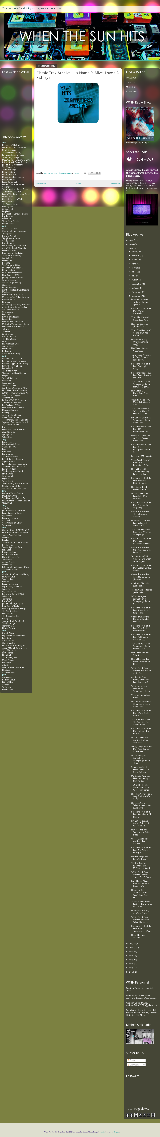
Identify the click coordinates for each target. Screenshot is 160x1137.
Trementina (7, 599)
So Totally (6, 687)
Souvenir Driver (9, 385)
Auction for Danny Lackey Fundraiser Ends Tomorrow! (140, 679)
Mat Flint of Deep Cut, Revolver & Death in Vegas (14, 359)
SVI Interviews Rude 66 (12, 268)
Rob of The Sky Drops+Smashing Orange (13, 175)
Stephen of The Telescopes (14, 231)
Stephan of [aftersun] (11, 282)
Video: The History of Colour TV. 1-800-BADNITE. (140, 332)
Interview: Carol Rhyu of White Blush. (140, 911)
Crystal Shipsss (8, 461)
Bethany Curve (8, 680)
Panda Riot (6, 442)
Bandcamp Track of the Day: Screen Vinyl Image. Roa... (141, 610)
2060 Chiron (7, 334)
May (134, 268)
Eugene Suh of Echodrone (13, 635)
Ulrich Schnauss (9, 150)
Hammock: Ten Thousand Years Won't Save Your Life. (139, 894)
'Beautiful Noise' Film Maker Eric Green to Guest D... (141, 402)
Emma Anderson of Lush (13, 155)
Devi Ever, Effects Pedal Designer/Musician (13, 408)
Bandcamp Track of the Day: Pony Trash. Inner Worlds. (141, 628)
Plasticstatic (7, 613)
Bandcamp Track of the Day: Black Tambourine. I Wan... (141, 928)
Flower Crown (8, 628)
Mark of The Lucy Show (12, 321)
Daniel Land (7, 260)
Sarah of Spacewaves (11, 280)
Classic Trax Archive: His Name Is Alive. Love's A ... (140, 619)
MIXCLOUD (131, 87)
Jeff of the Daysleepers (12, 165)
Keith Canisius (8, 223)
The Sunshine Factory (11, 152)
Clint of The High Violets (13, 199)
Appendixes (7, 515)
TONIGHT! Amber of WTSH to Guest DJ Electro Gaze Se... (140, 411)
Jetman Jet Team (9, 469)
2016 (131, 955)
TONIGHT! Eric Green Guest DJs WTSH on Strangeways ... (141, 532)
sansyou (5, 341)
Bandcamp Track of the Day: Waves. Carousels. (141, 311)
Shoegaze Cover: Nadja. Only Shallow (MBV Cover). (141, 796)
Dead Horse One (9, 496)
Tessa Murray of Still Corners (15, 483)
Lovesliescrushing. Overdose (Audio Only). (139, 342)
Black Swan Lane (9, 299)
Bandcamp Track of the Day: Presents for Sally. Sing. (141, 505)
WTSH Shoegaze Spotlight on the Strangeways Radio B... (140, 600)
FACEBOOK (131, 78)
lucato (103, 1132)
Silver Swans (7, 474)
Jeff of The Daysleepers (12, 604)
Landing (5, 412)
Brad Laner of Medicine (12, 253)
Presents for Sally (10, 182)
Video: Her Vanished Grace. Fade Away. (140, 318)
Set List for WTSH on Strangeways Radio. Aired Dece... (141, 420)
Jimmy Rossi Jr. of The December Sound (12, 367)
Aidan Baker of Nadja (11, 353)
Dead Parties (7, 348)
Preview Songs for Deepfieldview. (139, 857)
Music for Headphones (12, 272)
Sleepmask (6, 218)
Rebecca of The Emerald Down (15, 567)
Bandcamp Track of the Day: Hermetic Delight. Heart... (141, 480)
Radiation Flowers (10, 518)
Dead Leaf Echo (9, 250)
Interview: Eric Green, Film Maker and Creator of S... (140, 523)
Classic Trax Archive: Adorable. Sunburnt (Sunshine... (140, 576)
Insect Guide (7, 196)
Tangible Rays (8, 579)
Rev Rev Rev (7, 545)
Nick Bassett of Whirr (12, 275)
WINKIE (5, 537)
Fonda (4, 449)
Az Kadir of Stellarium (12, 192)
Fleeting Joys (8, 206)
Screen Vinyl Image (10, 157)
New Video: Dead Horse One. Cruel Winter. (139, 393)
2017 (131, 959)
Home (78, 184)
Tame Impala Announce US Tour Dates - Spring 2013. (141, 357)
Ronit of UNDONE (10, 554)
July (133, 276)
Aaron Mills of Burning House (15, 648)
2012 (131, 248)
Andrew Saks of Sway (11, 415)
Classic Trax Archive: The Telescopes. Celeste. (140, 514)
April (134, 264)
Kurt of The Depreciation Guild (16, 194)
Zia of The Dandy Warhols (14, 248)
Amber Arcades (8, 562)
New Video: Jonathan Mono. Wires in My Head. (140, 661)
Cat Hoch (6, 520)
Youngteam (7, 233)
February (136, 255)
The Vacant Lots (9, 167)
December (136, 296)
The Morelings (8, 623)
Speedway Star (8, 383)
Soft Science (7, 653)
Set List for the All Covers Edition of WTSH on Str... (140, 823)
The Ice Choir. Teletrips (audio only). (141, 591)
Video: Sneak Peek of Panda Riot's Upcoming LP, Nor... (140, 462)
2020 (132, 972)
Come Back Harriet (10, 417)
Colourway (7, 677)
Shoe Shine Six (8, 643)
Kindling (5, 581)
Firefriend (6, 655)
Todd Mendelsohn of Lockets (15, 420)
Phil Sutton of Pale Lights (13, 645)
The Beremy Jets (9, 657)
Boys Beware (8, 243)
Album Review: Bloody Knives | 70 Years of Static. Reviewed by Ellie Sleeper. (142, 172)
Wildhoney (7, 564)
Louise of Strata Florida (12, 493)
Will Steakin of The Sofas (13, 667)
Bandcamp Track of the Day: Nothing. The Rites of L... (141, 731)
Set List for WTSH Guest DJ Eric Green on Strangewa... (141, 558)
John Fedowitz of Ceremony (14, 464)
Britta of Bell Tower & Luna (14, 162)
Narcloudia (6, 670)
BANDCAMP (131, 91)
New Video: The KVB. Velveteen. (140, 653)
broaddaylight (8, 476)
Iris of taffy (7, 601)
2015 (131, 951)
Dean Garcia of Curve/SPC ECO (16, 160)
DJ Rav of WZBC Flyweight (14, 400)
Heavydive (6, 662)
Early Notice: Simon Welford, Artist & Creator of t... (140, 883)
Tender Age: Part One (11, 535)
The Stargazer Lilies (11, 265)
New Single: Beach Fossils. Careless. (139, 488)
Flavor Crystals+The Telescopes (11, 558)
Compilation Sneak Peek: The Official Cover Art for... (140, 769)
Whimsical (6, 596)
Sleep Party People (10, 221)
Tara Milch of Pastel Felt (13, 621)
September (137, 284)
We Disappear (15, 395)
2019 (131, 967)
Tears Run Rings (9, 169)
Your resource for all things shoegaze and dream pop (32, 8)
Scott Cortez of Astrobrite (14, 147)
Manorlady (6, 380)
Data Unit (6, 314)
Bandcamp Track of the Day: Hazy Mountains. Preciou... (141, 541)
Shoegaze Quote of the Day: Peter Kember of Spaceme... (141, 749)
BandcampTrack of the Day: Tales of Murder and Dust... (141, 375)
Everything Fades (9, 552)
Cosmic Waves (8, 633)
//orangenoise (8, 241)
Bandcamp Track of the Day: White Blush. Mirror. (141, 713)
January (135, 251)
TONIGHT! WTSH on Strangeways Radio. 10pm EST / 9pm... (140, 384)
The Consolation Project (13, 255)
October (136, 288)
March (135, 259)
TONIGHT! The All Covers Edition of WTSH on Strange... (140, 787)
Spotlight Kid (8, 258)
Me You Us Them (10, 228)
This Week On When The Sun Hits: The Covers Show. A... (140, 722)
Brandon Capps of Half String (15, 363)
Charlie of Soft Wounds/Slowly (16, 574)
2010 (131, 240)
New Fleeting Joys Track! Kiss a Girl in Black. (140, 832)
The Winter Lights (10, 204)
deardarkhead (8, 346)
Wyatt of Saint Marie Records (15, 422)
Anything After (8, 398)
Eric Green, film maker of (13, 430)
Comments (133, 1065)
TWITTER (130, 82)
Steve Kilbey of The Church (14, 245)
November (137, 292)
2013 (131, 943)
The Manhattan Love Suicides (15, 542)
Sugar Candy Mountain (12, 586)
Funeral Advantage (10, 584)
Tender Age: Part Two (12, 547)
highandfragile (8, 626)
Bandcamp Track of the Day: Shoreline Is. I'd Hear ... (141, 814)
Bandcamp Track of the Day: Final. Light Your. (141, 366)
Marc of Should (9, 336)
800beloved (7, 209)
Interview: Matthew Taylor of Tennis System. (139, 302)
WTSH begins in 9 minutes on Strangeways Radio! (140, 688)
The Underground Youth (12, 471)
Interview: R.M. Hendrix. (141, 456)
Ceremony (6, 187)
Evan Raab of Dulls (10, 606)
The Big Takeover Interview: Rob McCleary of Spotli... (141, 865)
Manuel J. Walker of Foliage (14, 608)
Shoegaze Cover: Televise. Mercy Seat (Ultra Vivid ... (141, 805)
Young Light (7, 481)
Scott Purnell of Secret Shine (15, 189)
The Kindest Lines (10, 456)
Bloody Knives (8, 172)
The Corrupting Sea (10, 616)
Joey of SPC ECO (9, 179)
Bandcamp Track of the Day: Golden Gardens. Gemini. (141, 568)
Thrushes (6, 331)
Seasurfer (6, 589)
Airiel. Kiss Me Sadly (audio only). (140, 584)
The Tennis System (10, 424)
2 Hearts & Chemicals (11, 402)
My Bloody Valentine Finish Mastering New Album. (140, 778)
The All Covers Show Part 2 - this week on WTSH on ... (141, 904)
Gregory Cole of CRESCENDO (15, 530)
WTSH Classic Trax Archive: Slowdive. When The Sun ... (140, 919)
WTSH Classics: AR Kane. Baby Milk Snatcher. (139, 496)
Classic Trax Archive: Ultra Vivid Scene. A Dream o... (140, 550)
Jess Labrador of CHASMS (13, 510)
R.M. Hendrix (7, 427)
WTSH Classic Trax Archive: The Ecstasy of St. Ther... (141, 670)
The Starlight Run (10, 611)
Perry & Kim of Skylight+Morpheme (11, 237)
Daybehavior (7, 454)
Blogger (116, 1132)
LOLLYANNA (7, 682)
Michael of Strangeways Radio (15, 324)
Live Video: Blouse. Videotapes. (139, 349)
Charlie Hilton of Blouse (12, 486)
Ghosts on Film (9, 447)
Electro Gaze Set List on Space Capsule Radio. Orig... (140, 438)
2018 (131, 963)
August (135, 280)
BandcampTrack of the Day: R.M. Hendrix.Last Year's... (141, 429)
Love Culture (8, 201)
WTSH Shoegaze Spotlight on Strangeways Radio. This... (140, 759)
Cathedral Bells (8, 672)
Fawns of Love (8, 577)
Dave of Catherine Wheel (13, 184)
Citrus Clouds (8, 640)
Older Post (115, 184)
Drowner (6, 302)
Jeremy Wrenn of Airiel (12, 277)
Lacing (5, 618)
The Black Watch (9, 371)
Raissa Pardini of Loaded (12, 513)
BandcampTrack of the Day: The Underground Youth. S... (141, 448)
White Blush (7, 437)
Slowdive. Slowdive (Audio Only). (139, 325)
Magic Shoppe (8, 660)
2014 (131, 947)
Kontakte (6, 263)
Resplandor (7, 211)
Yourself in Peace (9, 378)
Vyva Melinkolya (9, 650)
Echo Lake (6, 451)
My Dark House (9, 591)
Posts (131, 1060)
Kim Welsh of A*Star (11, 405)
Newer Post (41, 184)
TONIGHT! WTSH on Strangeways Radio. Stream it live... (140, 646)
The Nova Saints (9, 339)
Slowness (6, 285)
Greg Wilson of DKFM (12, 523)
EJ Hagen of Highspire (12, 145)
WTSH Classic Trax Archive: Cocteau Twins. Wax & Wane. (141, 874)
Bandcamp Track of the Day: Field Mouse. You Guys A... (141, 637)
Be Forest (6, 351)
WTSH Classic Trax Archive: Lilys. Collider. (139, 841)
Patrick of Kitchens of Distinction (11, 318)
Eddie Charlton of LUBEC (13, 594)
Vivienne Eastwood (10, 569)
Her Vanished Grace (10, 344)
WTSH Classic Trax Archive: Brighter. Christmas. (140, 740)
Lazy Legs (6, 550)
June (134, 272)
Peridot (5, 540)
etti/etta (5, 665)
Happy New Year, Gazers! (138, 936)
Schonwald (6, 525)
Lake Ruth (6, 638)
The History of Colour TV (13, 466)
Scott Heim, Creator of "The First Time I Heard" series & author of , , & (15, 392)
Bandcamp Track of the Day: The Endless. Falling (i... (141, 850)
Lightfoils (6, 478)
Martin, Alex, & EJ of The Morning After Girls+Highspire (15, 296)
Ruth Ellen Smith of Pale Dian (15, 532)
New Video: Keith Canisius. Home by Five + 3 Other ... (140, 471)
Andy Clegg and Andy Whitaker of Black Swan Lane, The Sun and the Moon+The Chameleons (16, 308)
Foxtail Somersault (10, 287)
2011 (131, 244)
